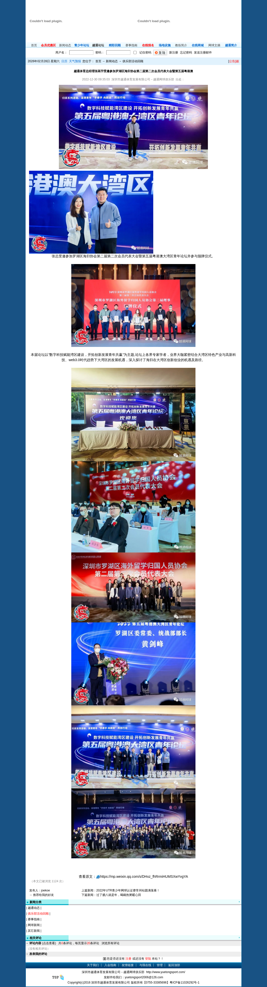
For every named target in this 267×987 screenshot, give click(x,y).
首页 (34, 45)
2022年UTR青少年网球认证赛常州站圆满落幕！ (128, 890)
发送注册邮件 (203, 52)
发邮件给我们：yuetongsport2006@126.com (133, 977)
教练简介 (181, 45)
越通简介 (231, 45)
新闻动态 (65, 45)
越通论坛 (98, 45)
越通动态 (34, 908)
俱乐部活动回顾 (38, 913)
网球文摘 (214, 45)
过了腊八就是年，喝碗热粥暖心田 (118, 895)
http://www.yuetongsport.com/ (165, 972)
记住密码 (145, 52)
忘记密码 (186, 52)
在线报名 (148, 45)
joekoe (45, 890)
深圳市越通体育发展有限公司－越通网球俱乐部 (113, 972)
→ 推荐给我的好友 (41, 895)
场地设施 (165, 45)
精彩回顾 (115, 45)
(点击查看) (42, 943)
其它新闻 (34, 930)
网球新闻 (34, 925)
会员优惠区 (48, 45)
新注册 (173, 52)
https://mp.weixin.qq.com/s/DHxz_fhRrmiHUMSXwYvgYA (144, 876)
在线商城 (198, 45)
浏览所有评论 (110, 943)
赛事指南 (131, 45)
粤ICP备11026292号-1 (184, 982)
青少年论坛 (81, 45)
